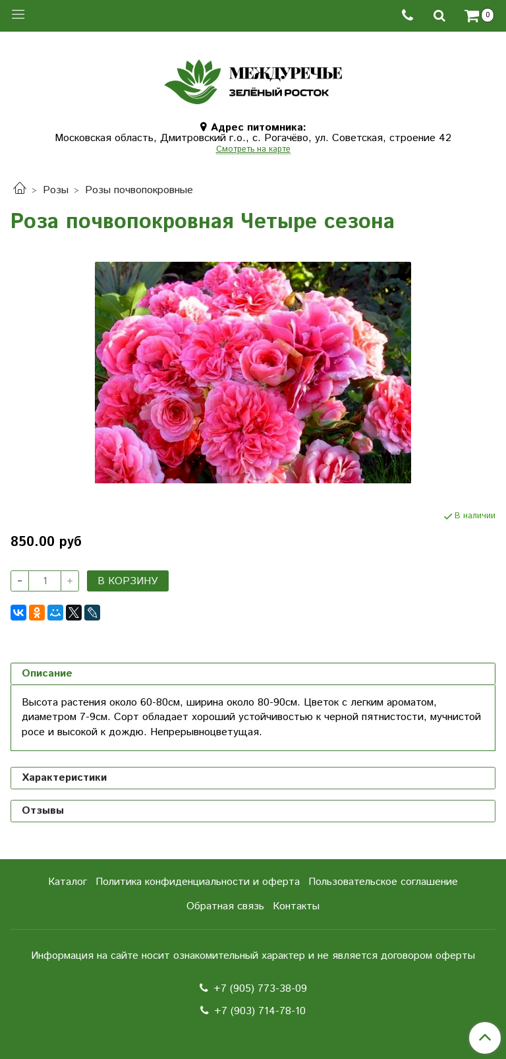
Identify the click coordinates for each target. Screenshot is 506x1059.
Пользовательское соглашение (383, 882)
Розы (56, 190)
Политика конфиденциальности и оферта (198, 882)
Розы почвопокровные (139, 190)
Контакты (296, 906)
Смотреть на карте (253, 150)
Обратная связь (225, 906)
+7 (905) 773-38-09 (260, 988)
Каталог (67, 882)
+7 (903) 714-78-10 (260, 1011)
